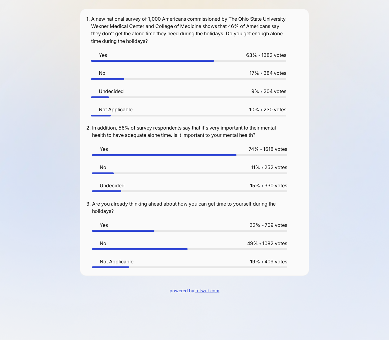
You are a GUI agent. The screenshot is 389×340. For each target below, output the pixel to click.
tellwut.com (207, 290)
